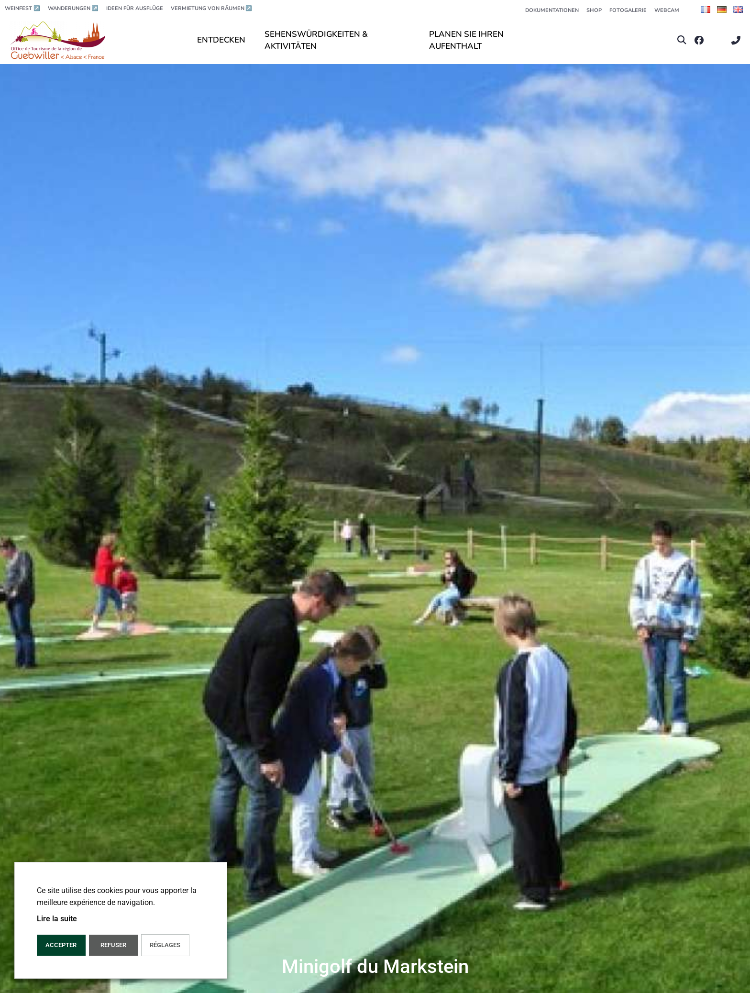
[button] (682, 40)
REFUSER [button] (113, 945)
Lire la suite (57, 918)
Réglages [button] (165, 945)
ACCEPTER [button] (61, 945)
